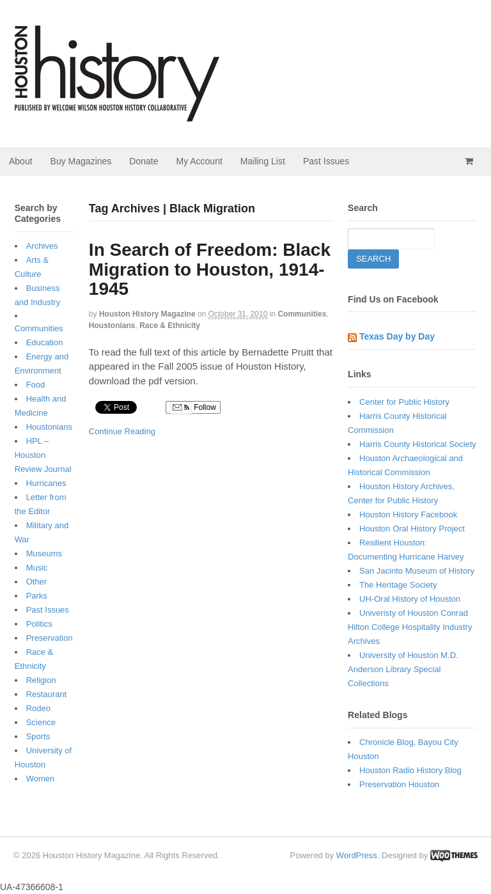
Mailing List (262, 161)
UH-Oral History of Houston (409, 599)
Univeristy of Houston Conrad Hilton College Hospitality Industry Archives (410, 627)
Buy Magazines (81, 161)
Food (35, 384)
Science (41, 722)
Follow (193, 408)
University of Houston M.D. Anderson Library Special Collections (403, 669)
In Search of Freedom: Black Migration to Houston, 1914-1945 (210, 269)
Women (40, 778)
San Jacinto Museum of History (416, 571)
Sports (38, 736)
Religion (41, 680)
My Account (199, 161)
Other (36, 581)
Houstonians (112, 325)
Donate (143, 161)
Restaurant (46, 694)
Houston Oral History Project (412, 528)
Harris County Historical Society (417, 444)
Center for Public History (404, 402)
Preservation (49, 638)
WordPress (356, 855)
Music (37, 567)
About (21, 161)
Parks (36, 595)
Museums (44, 553)
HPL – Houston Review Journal (43, 455)
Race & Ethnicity (169, 325)
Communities (301, 314)
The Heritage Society (398, 585)
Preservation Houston (399, 784)
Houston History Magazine (147, 314)
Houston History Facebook (408, 514)
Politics (39, 624)
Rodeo (38, 708)
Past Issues (326, 161)
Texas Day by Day (397, 336)
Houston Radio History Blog (410, 770)
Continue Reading (122, 431)
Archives (42, 246)
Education (44, 342)
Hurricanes (46, 483)
